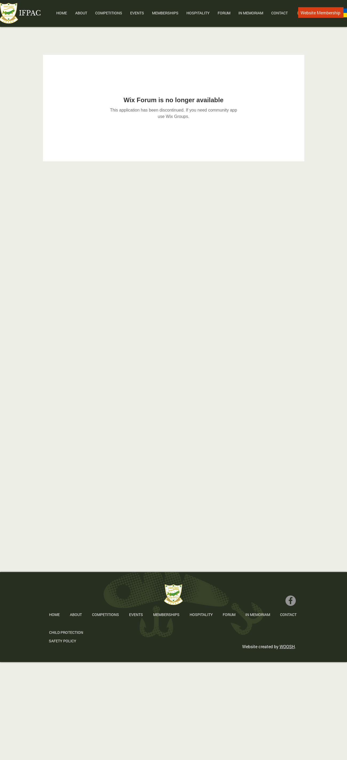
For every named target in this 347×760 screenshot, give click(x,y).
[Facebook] (290, 600)
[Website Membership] (321, 12)
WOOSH (287, 646)
